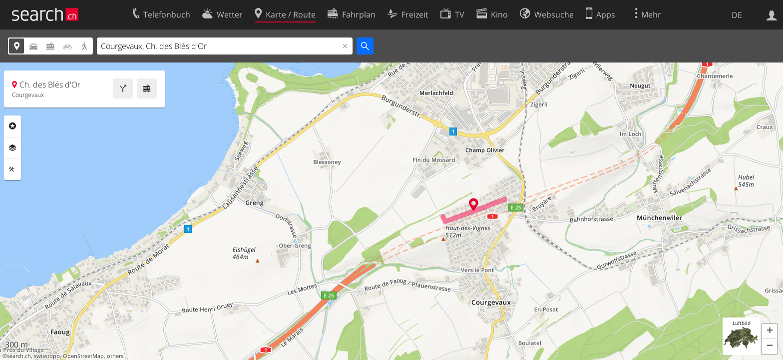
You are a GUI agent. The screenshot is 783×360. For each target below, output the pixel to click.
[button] (769, 331)
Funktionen (12, 169)
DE (737, 15)
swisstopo (47, 356)
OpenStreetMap (83, 356)
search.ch (19, 356)
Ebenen (12, 148)
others (115, 356)
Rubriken (12, 126)
